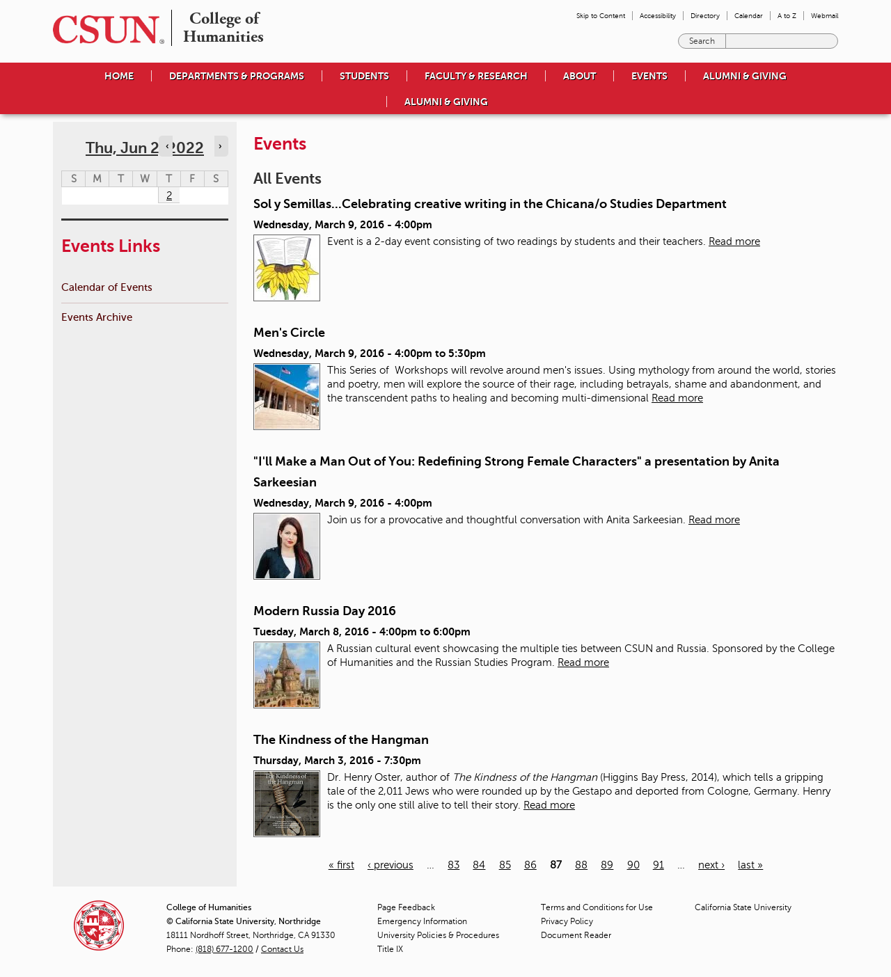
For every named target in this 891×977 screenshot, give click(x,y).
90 (633, 865)
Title (390, 949)
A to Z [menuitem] (787, 15)
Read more (734, 241)
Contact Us (282, 949)
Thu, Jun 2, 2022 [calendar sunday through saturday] (145, 148)
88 (581, 865)
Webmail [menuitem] (824, 15)
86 (530, 865)
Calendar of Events (106, 287)
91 (658, 865)
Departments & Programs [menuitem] (236, 75)
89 (607, 865)
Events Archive (96, 317)
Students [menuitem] (364, 75)
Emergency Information (422, 921)
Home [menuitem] (119, 75)
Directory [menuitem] (705, 15)
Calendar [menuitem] (748, 15)
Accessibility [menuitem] (658, 15)
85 (505, 865)
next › (711, 865)
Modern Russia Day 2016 (324, 611)
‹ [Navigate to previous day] (167, 146)
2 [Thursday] (169, 195)
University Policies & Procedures (438, 935)
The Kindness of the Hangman (341, 740)
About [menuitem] (579, 75)
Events (649, 75)
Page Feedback (406, 907)
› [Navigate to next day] (220, 146)
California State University (743, 907)
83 (453, 865)
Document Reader (576, 935)
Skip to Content (600, 15)
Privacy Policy (567, 921)
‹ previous (390, 865)
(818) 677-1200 (224, 949)
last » (750, 865)
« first (341, 865)
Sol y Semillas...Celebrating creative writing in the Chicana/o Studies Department (490, 204)
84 (479, 865)
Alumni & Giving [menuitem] (745, 75)
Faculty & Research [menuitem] (476, 75)
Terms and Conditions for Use (597, 907)
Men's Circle (289, 333)
